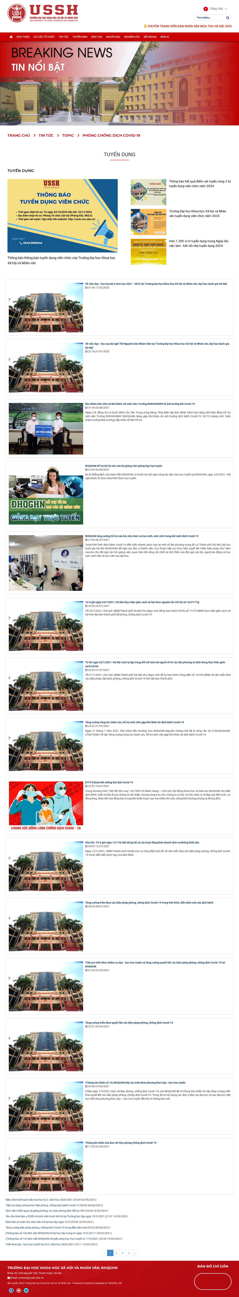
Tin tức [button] (63, 36)
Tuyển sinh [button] (80, 36)
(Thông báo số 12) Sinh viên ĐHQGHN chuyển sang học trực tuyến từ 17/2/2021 (52, 1238)
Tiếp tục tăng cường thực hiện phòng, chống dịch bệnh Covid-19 (42, 1205)
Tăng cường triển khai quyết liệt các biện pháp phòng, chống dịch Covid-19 (129, 1022)
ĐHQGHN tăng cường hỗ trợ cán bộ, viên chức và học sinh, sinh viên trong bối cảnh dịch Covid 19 (141, 536)
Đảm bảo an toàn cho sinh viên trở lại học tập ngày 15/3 (38, 1221)
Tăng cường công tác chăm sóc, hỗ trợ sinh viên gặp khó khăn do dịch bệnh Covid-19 (134, 722)
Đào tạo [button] (96, 36)
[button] (213, 9)
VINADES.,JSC (115, 1283)
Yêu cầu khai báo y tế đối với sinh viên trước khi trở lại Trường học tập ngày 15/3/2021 (55, 1216)
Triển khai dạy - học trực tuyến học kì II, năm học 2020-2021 (40, 1244)
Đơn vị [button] (165, 36)
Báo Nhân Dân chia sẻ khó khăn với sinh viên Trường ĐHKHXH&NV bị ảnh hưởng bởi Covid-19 (140, 403)
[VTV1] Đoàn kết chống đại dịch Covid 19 (109, 782)
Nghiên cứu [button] (132, 36)
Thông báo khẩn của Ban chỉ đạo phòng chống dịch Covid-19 (120, 1142)
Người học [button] (113, 36)
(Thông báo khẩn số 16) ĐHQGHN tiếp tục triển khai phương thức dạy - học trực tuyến (135, 1082)
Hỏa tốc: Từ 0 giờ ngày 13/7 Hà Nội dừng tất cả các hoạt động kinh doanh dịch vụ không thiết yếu (142, 842)
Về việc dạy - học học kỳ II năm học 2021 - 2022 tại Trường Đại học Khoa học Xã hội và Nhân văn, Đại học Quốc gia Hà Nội (156, 283)
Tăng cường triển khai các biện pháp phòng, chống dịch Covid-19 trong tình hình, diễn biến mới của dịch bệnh (149, 902)
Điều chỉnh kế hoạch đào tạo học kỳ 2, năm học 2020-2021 (39, 1199)
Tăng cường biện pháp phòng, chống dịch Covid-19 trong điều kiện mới (46, 1227)
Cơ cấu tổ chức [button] (44, 36)
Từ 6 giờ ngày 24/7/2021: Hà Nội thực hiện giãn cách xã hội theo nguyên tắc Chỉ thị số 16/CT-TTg (142, 602)
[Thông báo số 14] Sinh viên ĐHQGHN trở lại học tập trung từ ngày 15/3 (47, 1233)
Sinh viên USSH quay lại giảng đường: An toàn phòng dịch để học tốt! (45, 1210)
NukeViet (89, 1283)
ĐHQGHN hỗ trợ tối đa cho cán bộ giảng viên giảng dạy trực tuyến (123, 465)
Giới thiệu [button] (23, 36)
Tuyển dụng (119, 154)
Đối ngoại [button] (150, 36)
